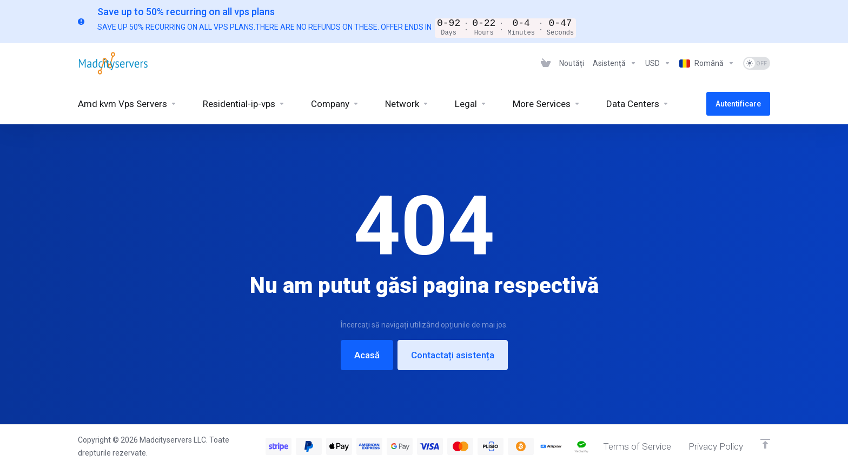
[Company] (335, 103)
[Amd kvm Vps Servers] (127, 103)
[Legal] (471, 103)
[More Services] (546, 103)
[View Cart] (545, 63)
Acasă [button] (367, 355)
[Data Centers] (637, 103)
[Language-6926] (707, 63)
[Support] (614, 63)
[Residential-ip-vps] (244, 103)
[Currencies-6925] (658, 63)
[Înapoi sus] (765, 443)
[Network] (407, 103)
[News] (571, 63)
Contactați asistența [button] (452, 355)
